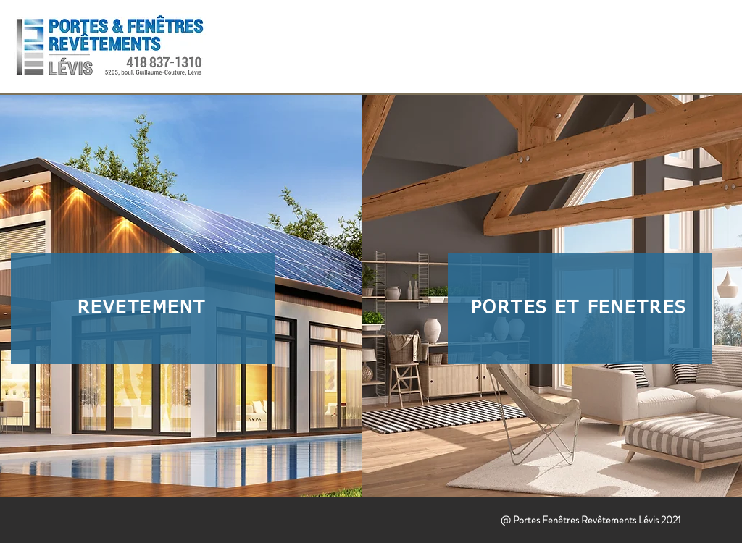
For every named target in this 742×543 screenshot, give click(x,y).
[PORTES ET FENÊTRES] (580, 308)
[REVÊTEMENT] (143, 308)
